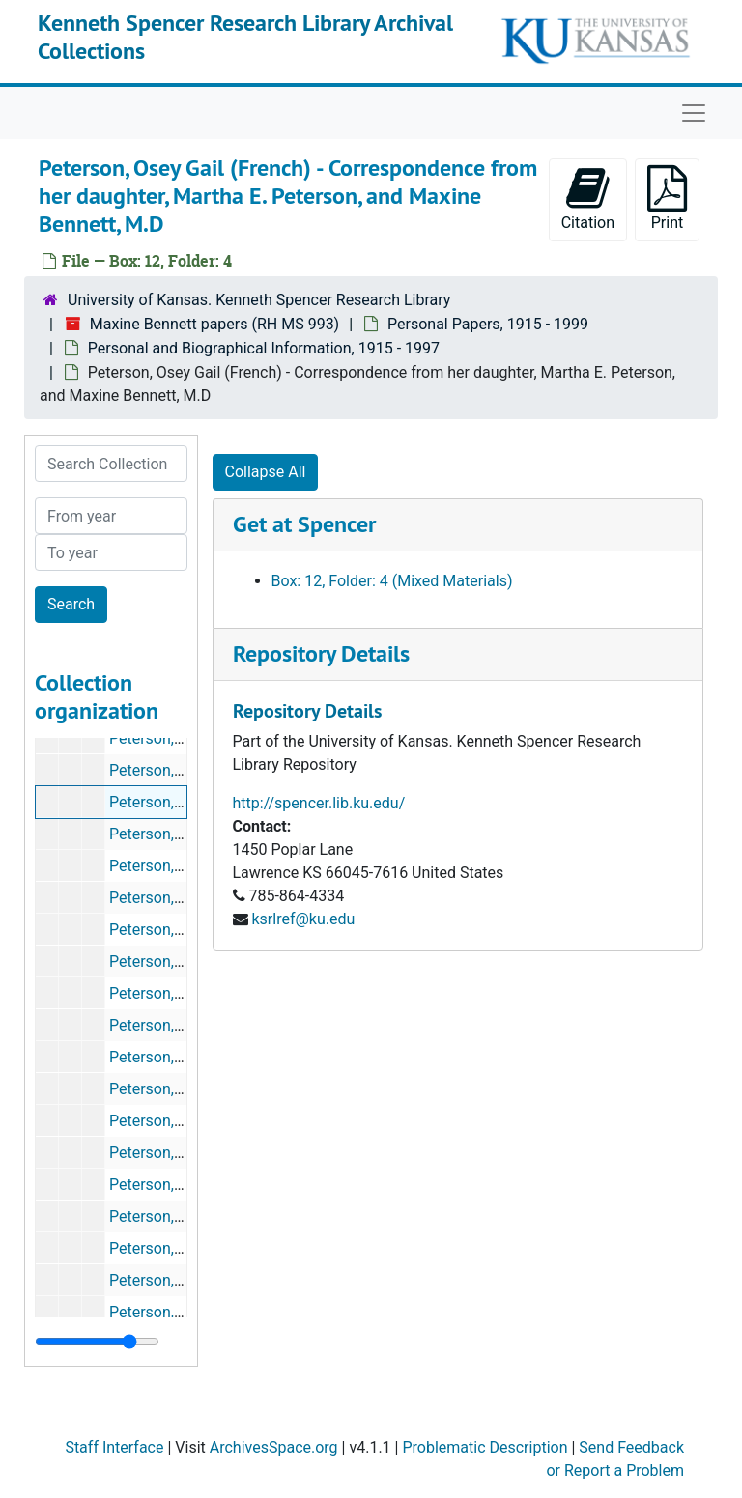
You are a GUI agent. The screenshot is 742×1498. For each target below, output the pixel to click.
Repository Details (321, 653)
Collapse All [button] (265, 472)
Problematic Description (484, 1447)
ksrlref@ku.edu (303, 919)
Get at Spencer (304, 524)
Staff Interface (114, 1447)
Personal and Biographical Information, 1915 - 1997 (264, 348)
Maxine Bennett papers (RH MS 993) (214, 324)
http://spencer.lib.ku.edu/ (319, 803)
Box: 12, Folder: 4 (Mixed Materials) (392, 581)
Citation (587, 198)
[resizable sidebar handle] (97, 1341)
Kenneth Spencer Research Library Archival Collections (245, 37)
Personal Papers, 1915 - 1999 (487, 324)
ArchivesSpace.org (274, 1447)
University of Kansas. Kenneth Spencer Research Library (259, 300)
